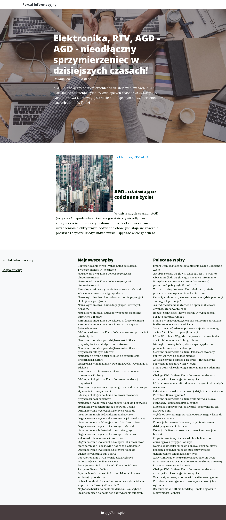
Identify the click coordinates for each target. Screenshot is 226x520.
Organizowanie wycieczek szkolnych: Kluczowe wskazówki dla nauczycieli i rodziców (107, 436)
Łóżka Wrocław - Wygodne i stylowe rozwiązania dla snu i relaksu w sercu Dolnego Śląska (186, 338)
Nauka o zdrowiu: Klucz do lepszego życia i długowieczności (104, 275)
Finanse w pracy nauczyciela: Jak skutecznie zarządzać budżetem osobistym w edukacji (187, 322)
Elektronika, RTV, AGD (131, 157)
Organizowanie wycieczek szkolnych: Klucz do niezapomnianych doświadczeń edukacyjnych (106, 412)
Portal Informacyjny (43, 5)
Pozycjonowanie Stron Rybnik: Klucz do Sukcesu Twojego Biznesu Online (107, 467)
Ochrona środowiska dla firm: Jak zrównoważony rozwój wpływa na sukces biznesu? (184, 353)
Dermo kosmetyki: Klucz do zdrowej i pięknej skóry (185, 445)
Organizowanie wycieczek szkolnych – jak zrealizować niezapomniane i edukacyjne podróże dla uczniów (111, 420)
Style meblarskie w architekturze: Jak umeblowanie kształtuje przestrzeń (109, 475)
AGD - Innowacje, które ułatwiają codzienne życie (184, 457)
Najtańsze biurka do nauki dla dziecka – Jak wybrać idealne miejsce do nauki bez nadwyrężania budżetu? (110, 490)
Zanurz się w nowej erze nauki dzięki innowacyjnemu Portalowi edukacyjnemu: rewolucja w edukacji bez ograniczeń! (186, 481)
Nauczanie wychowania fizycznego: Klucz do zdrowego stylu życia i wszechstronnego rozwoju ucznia (112, 404)
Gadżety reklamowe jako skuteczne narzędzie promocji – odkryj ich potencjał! (188, 299)
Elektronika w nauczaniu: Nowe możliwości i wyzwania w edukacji (113, 365)
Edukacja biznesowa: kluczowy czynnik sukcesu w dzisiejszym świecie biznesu (183, 424)
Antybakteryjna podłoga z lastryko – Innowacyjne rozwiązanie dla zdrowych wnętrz (184, 361)
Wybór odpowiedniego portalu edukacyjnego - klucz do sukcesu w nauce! (187, 416)
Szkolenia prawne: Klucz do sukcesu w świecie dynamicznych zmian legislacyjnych (181, 451)
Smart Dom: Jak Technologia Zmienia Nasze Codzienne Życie (187, 267)
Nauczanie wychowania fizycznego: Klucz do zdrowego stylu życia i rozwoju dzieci (112, 389)
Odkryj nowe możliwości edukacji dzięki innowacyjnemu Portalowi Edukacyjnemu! (188, 393)
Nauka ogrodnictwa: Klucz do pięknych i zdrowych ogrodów (109, 306)
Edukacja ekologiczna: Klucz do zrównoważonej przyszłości (108, 381)
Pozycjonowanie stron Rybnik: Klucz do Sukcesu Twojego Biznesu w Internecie (107, 267)
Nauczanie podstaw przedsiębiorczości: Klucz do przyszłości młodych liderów (108, 349)
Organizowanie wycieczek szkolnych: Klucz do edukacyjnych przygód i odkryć (106, 451)
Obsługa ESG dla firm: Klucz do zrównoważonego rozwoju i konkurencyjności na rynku (184, 377)
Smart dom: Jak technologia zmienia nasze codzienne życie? (186, 369)
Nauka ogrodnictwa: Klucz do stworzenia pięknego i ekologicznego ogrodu (110, 299)
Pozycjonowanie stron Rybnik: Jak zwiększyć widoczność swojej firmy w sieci (105, 459)
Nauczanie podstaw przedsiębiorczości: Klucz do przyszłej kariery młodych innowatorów (108, 342)
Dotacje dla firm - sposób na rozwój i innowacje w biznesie (184, 432)
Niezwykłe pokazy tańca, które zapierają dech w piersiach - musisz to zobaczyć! (183, 346)
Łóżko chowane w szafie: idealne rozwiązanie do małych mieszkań (188, 385)
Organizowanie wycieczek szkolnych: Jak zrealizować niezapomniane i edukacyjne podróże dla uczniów (111, 443)
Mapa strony (12, 270)
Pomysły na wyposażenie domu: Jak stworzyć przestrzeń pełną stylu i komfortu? (181, 283)
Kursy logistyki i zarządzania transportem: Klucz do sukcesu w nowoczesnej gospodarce (110, 291)
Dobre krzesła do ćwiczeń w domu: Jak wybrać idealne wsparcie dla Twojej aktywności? (111, 483)
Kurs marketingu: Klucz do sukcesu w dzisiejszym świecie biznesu (108, 326)
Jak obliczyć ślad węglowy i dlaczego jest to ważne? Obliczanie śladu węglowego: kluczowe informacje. (185, 275)
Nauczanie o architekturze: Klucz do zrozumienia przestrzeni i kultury (108, 357)
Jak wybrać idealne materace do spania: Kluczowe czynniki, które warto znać (184, 306)
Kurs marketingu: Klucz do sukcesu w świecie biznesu (111, 320)
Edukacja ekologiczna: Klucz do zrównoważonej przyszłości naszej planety (108, 396)
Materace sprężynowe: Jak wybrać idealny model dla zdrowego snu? (185, 408)
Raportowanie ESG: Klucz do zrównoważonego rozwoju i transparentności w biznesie (188, 463)
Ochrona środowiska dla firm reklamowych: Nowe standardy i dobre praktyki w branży (184, 400)
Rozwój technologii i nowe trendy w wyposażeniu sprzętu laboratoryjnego (184, 314)
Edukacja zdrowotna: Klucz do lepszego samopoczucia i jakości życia (113, 334)
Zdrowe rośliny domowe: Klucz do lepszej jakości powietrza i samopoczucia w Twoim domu (183, 291)
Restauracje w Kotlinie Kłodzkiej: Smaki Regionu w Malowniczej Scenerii (184, 490)
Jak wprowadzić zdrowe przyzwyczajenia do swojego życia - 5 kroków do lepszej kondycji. (186, 330)
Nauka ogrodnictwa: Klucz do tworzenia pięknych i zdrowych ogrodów (109, 314)
